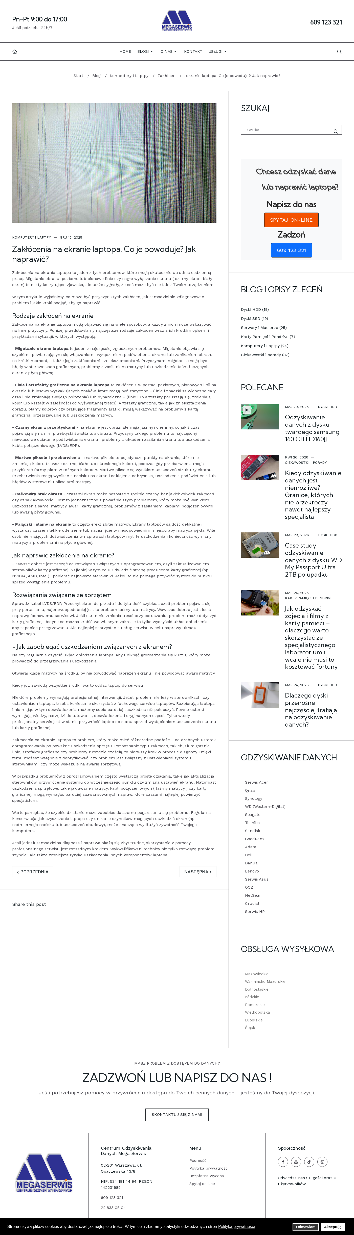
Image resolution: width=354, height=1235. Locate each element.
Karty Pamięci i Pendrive (309, 598)
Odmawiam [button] (306, 1227)
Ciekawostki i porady (306, 462)
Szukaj (336, 131)
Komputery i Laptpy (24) (265, 345)
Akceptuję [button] (333, 1227)
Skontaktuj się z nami (177, 1114)
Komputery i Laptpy (31, 237)
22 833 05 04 (113, 1207)
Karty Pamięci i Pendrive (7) (268, 336)
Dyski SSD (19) (254, 318)
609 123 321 (326, 22)
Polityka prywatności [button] (236, 1226)
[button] (145, 51)
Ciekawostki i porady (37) (265, 354)
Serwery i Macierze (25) (264, 327)
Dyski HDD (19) (255, 309)
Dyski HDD (327, 407)
